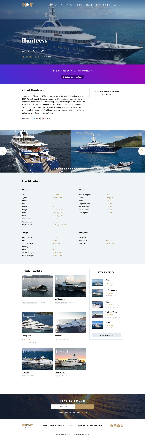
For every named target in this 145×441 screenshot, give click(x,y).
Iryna (107, 322)
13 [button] (78, 168)
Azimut (107, 285)
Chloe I (108, 302)
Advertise (44, 426)
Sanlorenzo (108, 307)
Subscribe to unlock (73, 77)
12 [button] (76, 168)
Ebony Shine (27, 335)
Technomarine (111, 290)
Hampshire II (60, 372)
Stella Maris (60, 299)
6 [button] (64, 168)
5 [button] (62, 168)
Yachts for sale (67, 5)
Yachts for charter (84, 5)
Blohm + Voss (58, 339)
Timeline (106, 5)
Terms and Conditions (65, 426)
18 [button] (88, 168)
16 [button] (84, 168)
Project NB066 (111, 312)
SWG (107, 280)
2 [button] (56, 168)
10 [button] (72, 168)
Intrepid (25, 372)
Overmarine (108, 295)
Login (121, 5)
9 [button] (70, 168)
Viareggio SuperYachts (61, 302)
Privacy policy (88, 426)
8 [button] (68, 168)
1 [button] (54, 168)
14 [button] (80, 168)
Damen (24, 376)
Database (54, 5)
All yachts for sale (106, 335)
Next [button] (141, 151)
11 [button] (74, 168)
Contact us (98, 426)
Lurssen (25, 51)
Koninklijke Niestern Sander (29, 302)
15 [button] (82, 168)
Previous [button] (3, 151)
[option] (106, 151)
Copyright (78, 426)
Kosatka (58, 335)
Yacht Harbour (27, 5)
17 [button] (86, 168)
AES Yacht (108, 317)
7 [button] (66, 168)
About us (53, 426)
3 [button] (58, 168)
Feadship (24, 343)
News (98, 5)
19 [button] (90, 168)
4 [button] (60, 168)
